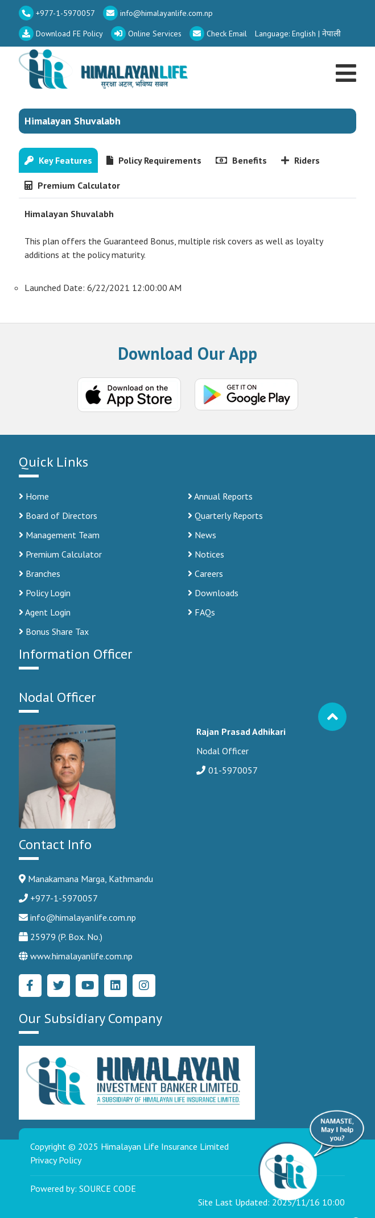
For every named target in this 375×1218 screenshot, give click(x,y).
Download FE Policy (61, 33)
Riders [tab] (300, 160)
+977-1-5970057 (57, 13)
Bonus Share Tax (54, 631)
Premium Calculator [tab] (72, 185)
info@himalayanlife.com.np (158, 13)
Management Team (59, 535)
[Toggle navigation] (347, 60)
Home (34, 496)
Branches (39, 573)
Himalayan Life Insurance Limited (165, 1146)
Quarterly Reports (225, 515)
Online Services (146, 33)
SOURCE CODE (107, 1188)
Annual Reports (220, 496)
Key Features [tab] (58, 160)
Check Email (218, 33)
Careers (205, 573)
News (202, 535)
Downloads (213, 592)
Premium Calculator (60, 554)
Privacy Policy (55, 1160)
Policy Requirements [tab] (153, 160)
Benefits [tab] (241, 160)
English (304, 33)
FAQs (201, 612)
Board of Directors (58, 515)
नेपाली (331, 33)
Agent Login (45, 612)
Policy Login (45, 592)
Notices (206, 554)
